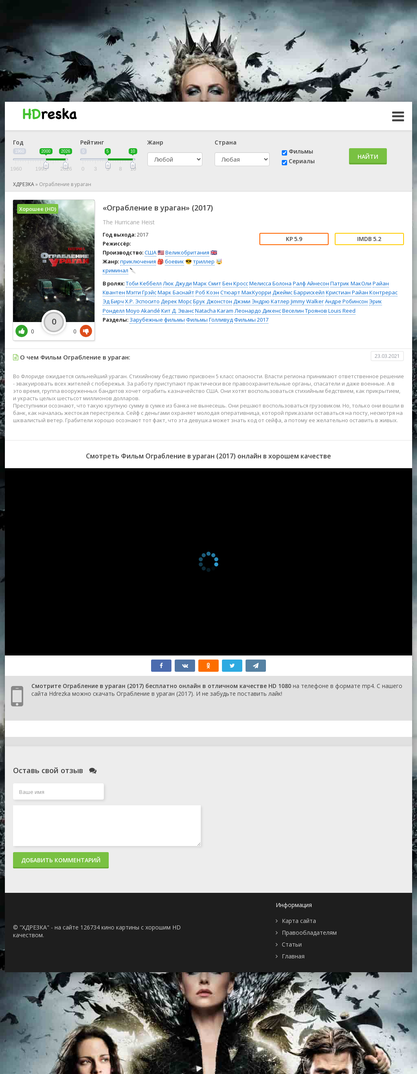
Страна (226, 142)
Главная (293, 956)
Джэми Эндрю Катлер (261, 301)
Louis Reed (342, 310)
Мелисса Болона (270, 283)
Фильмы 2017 (251, 319)
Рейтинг (92, 142)
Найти (368, 156)
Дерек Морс (176, 301)
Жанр (155, 142)
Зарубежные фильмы (157, 319)
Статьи (292, 944)
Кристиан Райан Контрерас (361, 292)
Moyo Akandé (143, 310)
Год (18, 142)
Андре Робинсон (346, 301)
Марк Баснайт (176, 292)
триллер (204, 261)
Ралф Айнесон (311, 283)
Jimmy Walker (307, 301)
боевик (174, 261)
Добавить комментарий (61, 860)
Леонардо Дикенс (258, 310)
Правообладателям (309, 932)
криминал (115, 270)
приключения (138, 261)
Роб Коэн (207, 292)
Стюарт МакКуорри (245, 292)
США (150, 252)
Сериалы (302, 161)
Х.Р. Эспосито (142, 301)
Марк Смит (207, 283)
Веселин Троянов (304, 310)
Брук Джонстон (212, 301)
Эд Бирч (113, 301)
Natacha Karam (214, 310)
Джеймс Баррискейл (298, 292)
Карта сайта (299, 921)
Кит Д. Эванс (177, 310)
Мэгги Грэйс (141, 292)
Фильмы (301, 151)
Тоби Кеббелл (144, 283)
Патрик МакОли (350, 283)
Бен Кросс (235, 283)
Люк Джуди (177, 283)
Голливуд (221, 319)
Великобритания (187, 252)
